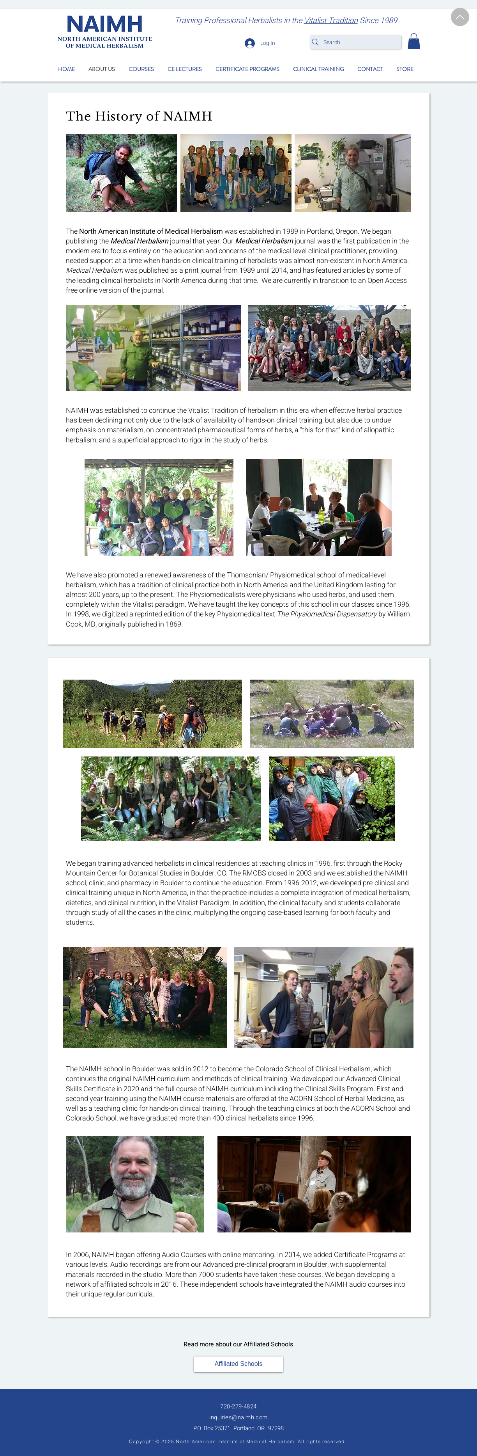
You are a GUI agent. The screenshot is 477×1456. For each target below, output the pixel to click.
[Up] (460, 17)
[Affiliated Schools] (238, 1364)
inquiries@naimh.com (238, 1417)
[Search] (355, 42)
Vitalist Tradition (331, 20)
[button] (413, 41)
